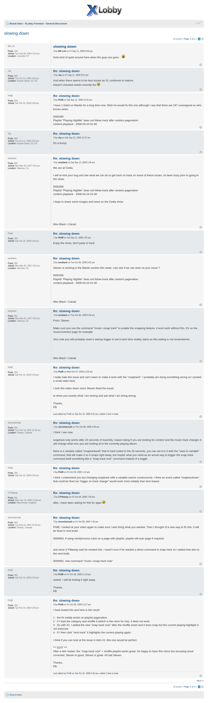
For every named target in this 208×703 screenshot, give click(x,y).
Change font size (199, 23)
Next (199, 680)
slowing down (16, 33)
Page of (189, 39)
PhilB (69, 414)
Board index (16, 23)
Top (201, 65)
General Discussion (56, 23)
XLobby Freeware (34, 23)
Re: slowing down (66, 71)
